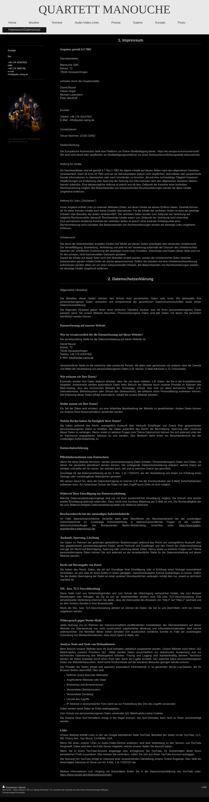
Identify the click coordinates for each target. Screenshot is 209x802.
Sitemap (22, 787)
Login (204, 787)
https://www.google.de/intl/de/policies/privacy (85, 774)
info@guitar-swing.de (81, 357)
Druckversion (10, 787)
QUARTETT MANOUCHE (104, 9)
